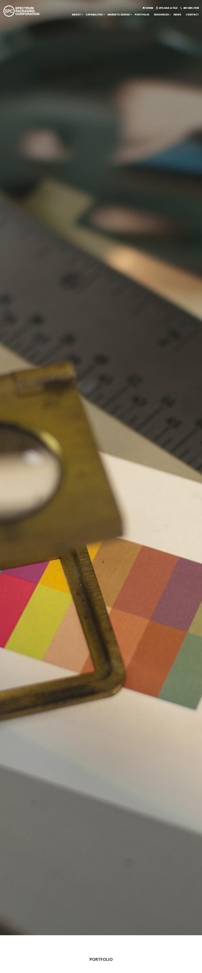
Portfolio (142, 14)
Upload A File (168, 8)
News (177, 14)
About (76, 14)
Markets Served (119, 14)
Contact (192, 14)
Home (149, 8)
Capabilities (94, 14)
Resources (161, 14)
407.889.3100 (191, 8)
